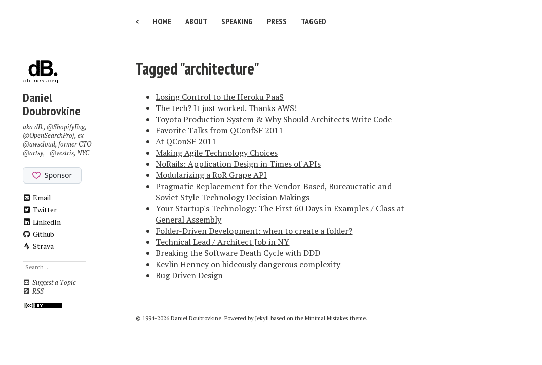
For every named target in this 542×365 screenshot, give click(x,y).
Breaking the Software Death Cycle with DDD (238, 253)
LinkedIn (42, 222)
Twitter (40, 209)
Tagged (313, 21)
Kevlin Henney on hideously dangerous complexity (248, 264)
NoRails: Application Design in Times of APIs (238, 163)
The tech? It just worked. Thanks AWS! (226, 108)
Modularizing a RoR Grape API (211, 174)
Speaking (237, 21)
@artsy (33, 153)
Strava (38, 246)
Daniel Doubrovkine (52, 104)
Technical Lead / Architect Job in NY (222, 241)
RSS (33, 291)
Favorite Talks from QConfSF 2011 (219, 130)
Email (37, 197)
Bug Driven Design (189, 275)
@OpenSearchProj (48, 135)
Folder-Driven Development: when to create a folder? (254, 230)
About (196, 21)
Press (277, 21)
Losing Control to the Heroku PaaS (220, 96)
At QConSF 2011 (186, 141)
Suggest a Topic (49, 282)
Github (39, 234)
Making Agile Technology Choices (217, 152)
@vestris (62, 153)
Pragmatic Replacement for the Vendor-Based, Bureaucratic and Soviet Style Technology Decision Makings (274, 191)
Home (162, 21)
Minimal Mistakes (326, 318)
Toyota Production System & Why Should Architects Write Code (274, 119)
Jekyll (262, 318)
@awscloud (39, 144)
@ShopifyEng (66, 127)
